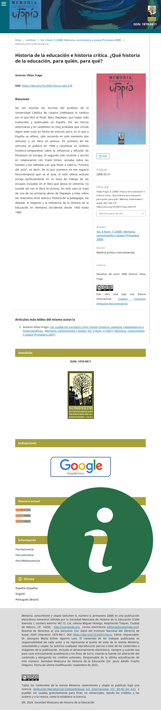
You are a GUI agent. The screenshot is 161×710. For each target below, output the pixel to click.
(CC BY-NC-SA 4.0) (122, 689)
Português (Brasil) (27, 599)
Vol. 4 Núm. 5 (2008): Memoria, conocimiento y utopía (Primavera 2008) (80, 40)
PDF (104, 156)
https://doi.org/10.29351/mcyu (92, 634)
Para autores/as (25, 555)
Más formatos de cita (111, 213)
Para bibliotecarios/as (28, 560)
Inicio (18, 40)
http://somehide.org (67, 627)
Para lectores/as (25, 549)
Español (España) (27, 588)
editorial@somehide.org (122, 627)
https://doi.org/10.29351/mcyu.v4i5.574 (47, 85)
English (20, 594)
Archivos (31, 40)
